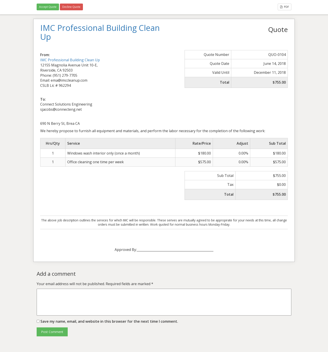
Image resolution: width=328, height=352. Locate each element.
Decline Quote (71, 7)
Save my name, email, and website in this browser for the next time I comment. (109, 321)
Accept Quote (48, 7)
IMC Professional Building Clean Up (70, 59)
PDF (284, 7)
